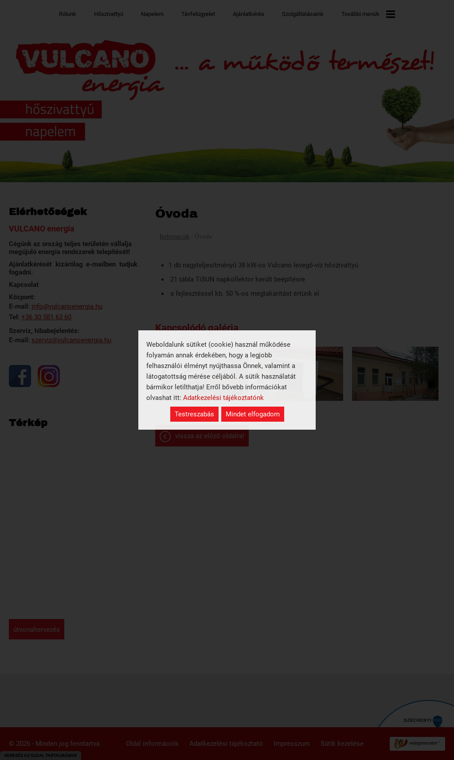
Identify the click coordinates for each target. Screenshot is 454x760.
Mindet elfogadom (253, 414)
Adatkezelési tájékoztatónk (223, 398)
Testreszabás (194, 414)
